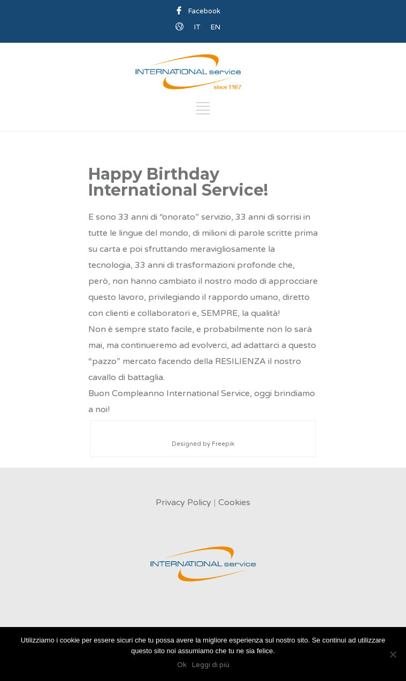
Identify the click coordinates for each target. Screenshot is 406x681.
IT (197, 27)
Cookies (234, 502)
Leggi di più (210, 665)
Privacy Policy (183, 502)
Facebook (204, 11)
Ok (182, 665)
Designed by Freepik (203, 443)
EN (215, 27)
